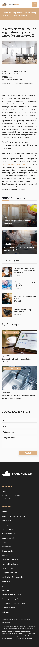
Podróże (5, 555)
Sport (4, 586)
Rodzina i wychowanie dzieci (13, 577)
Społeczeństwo (7, 581)
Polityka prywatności (11, 495)
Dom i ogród (6, 520)
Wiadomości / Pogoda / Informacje (15, 603)
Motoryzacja (6, 546)
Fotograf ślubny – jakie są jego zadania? (25, 297)
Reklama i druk (7, 568)
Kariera (4, 542)
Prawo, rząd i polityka (10, 559)
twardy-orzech (7, 73)
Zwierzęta (5, 612)
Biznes (4, 512)
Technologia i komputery (11, 599)
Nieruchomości (7, 551)
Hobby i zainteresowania (11, 533)
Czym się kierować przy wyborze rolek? (22, 311)
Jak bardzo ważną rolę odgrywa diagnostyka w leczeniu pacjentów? (25, 284)
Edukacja (5, 525)
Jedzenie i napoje (8, 538)
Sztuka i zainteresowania (11, 594)
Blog (4, 491)
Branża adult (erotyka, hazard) (13, 516)
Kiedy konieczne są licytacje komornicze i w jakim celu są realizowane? (24, 270)
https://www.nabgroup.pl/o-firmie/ (15, 164)
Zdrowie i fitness (8, 607)
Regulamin (6, 499)
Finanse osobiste (8, 529)
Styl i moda (6, 590)
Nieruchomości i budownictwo (12, 79)
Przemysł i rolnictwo (10, 564)
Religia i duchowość (9, 573)
